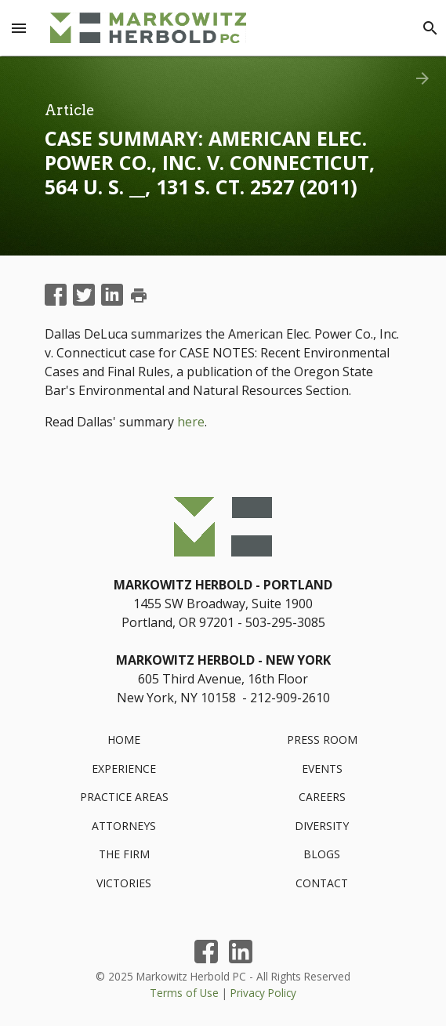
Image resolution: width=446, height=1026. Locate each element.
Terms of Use (184, 992)
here (191, 421)
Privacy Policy (263, 992)
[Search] (430, 28)
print (138, 295)
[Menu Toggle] (19, 28)
